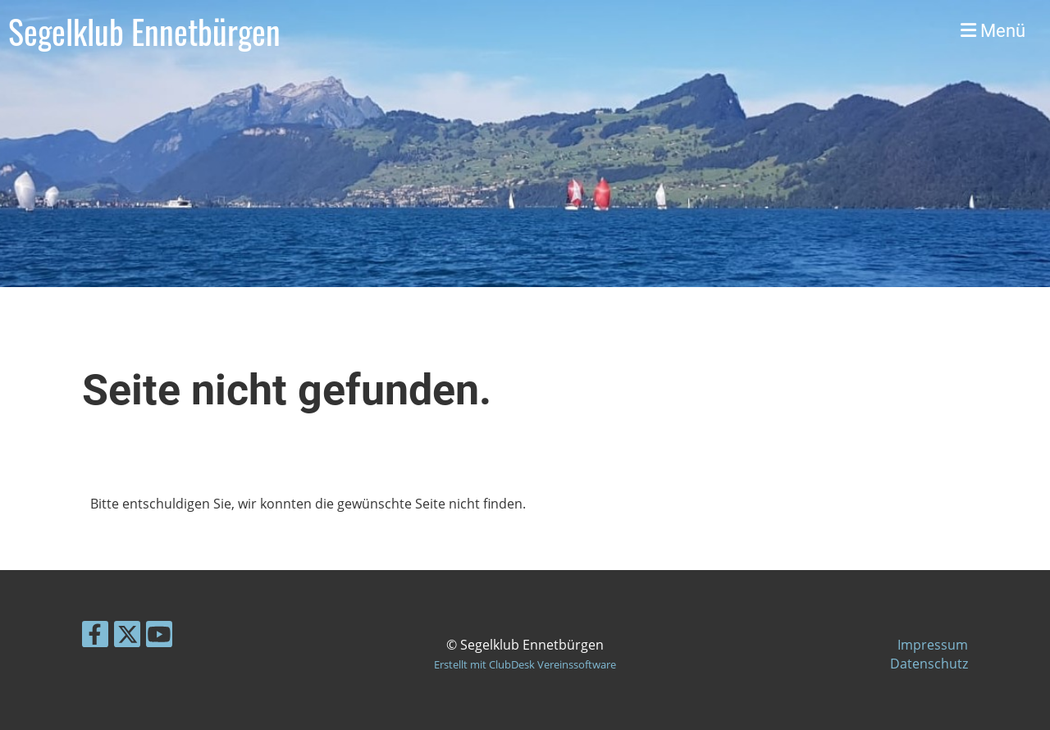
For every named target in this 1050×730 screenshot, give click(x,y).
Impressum (932, 645)
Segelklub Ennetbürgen (144, 31)
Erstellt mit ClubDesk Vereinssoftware (525, 664)
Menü (993, 31)
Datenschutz (929, 664)
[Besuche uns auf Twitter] (127, 637)
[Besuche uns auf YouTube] (159, 637)
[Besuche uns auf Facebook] (95, 637)
